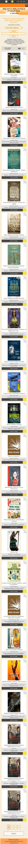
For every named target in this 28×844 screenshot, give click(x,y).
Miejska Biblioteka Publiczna (14, 10)
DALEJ (13, 833)
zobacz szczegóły (13, 82)
